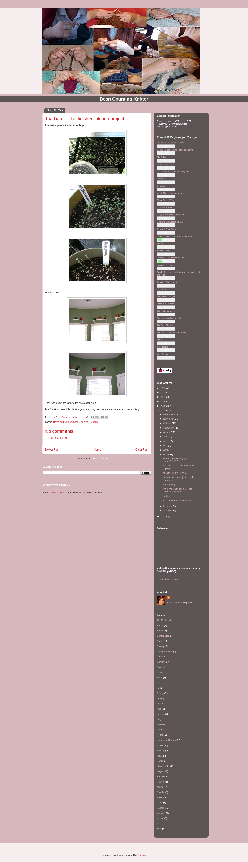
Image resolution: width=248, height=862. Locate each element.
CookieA (161, 662)
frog (159, 719)
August (167, 432)
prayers (161, 771)
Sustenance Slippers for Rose (170, 318)
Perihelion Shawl (164, 265)
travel (160, 802)
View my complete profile (179, 602)
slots (84, 492)
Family (160, 693)
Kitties (76, 422)
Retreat (161, 781)
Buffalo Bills (163, 636)
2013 (163, 388)
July (165, 436)
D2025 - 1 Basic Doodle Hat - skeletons (175, 150)
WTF (159, 823)
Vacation (161, 808)
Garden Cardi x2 (164, 207)
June (166, 441)
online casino (57, 492)
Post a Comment (58, 437)
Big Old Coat (163, 157)
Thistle (160, 339)
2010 (163, 401)
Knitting (84, 422)
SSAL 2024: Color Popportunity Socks (174, 171)
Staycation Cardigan (166, 296)
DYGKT (161, 672)
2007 (163, 516)
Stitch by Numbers (165, 303)
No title (166, 496)
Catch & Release (164, 164)
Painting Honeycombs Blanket (170, 258)
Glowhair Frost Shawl (167, 229)
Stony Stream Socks (166, 311)
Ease (159, 682)
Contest (161, 656)
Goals (160, 729)
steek (159, 797)
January (167, 510)
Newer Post (52, 449)
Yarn (159, 828)
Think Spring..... (171, 484)
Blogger (141, 855)
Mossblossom (163, 250)
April (165, 450)
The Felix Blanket (165, 325)
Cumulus (161, 186)
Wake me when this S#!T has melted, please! (177, 490)
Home (97, 449)
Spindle (161, 792)
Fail (159, 688)
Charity (160, 646)
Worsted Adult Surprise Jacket (170, 142)
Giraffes (161, 724)
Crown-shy (162, 178)
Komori (160, 243)
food (159, 708)
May (165, 445)
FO (158, 703)
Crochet (161, 667)
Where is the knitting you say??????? (175, 460)
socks (160, 787)
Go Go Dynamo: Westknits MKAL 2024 (175, 236)
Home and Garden (62, 422)
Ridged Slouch (163, 289)
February (168, 506)
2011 (163, 397)
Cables (160, 641)
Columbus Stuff (165, 651)
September (169, 427)
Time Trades (162, 347)
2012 (163, 392)
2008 (163, 410)
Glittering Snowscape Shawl (170, 222)
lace (159, 755)
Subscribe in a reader (168, 579)
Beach (160, 625)
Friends (161, 714)
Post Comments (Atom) (104, 458)
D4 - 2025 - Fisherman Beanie (171, 193)
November (168, 418)
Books (160, 630)
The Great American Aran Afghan (172, 332)
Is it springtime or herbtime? (177, 500)
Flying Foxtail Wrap (166, 200)
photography (163, 766)
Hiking (160, 734)
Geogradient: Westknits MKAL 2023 (173, 214)
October (167, 423)
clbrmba (168, 121)
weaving (161, 813)
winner (160, 818)
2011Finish (162, 620)
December (168, 414)
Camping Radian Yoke (167, 282)
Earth (159, 677)
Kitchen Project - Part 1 (174, 472)
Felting (160, 698)
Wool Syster (162, 354)
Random (94, 422)
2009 (163, 406)
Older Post (141, 449)
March (166, 454)
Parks (160, 761)
